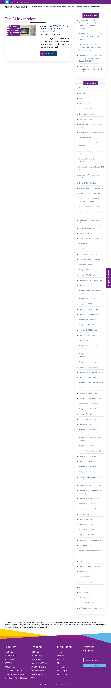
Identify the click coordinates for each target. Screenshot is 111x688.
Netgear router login (87, 446)
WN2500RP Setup (38, 667)
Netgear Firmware (83, 6)
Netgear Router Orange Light (90, 451)
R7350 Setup (10, 663)
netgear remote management (90, 419)
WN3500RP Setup (38, 670)
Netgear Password (86, 414)
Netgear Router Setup (58, 6)
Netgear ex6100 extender (89, 319)
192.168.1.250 (84, 103)
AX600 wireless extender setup (91, 132)
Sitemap (67, 685)
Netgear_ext (84, 514)
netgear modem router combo (90, 398)
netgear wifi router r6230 (89, 509)
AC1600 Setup (10, 656)
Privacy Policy (63, 674)
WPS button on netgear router (91, 608)
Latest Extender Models (14, 674)
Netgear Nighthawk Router (89, 409)
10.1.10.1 (82, 93)
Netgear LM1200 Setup (88, 393)
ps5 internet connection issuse (91, 550)
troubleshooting (85, 582)
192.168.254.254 (85, 109)
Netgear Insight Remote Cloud (91, 383)
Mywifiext (83, 244)
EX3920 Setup (36, 659)
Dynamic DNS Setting (87, 183)
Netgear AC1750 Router (88, 275)
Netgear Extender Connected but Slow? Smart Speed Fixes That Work (90, 36)
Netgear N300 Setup (39, 663)
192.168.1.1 (71, 6)
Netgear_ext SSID (86, 519)
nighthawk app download (88, 530)
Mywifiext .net (84, 249)
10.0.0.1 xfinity (85, 88)
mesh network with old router (90, 238)
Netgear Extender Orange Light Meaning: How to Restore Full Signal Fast (91, 69)
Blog (59, 663)
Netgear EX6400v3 (86, 325)
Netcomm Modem (86, 264)
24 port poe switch (86, 114)
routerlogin (83, 561)
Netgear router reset (87, 461)
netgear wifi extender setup (90, 485)
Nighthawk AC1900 (86, 524)
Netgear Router (85, 424)
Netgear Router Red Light (89, 456)
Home (59, 652)
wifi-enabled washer (87, 603)
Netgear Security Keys (88, 472)
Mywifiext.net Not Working (89, 259)
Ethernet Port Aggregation (89, 193)
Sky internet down (86, 571)
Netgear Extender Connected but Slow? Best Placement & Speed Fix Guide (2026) (90, 58)
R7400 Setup (10, 667)
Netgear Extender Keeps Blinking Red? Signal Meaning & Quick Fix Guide (91, 47)
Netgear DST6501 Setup (88, 309)
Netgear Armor (85, 285)
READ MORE (48, 53)
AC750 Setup (10, 652)
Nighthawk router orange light (91, 540)
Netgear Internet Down (88, 388)
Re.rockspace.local (64, 670)
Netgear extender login (88, 362)
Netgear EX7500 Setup (88, 335)
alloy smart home (85, 119)
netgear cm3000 (85, 304)
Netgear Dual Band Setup (89, 314)
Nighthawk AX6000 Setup (89, 535)
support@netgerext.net (20, 2)
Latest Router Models (13, 670)
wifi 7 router (84, 592)
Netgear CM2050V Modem (89, 299)
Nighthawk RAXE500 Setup (16, 678)
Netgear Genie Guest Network (91, 372)
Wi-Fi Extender (85, 587)
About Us (61, 659)
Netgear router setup (87, 467)
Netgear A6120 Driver (87, 270)
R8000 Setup (36, 652)
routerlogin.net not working (90, 566)
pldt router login (85, 545)
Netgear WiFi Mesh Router (89, 498)
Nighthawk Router (97, 6)
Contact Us (61, 667)
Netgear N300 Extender (88, 403)
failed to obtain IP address (89, 207)
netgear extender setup (88, 367)
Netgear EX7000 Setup (88, 330)
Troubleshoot (84, 577)
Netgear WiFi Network (87, 503)
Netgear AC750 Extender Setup (91, 280)
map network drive (86, 233)
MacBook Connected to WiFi (90, 228)
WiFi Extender (84, 597)
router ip (82, 556)
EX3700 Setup (36, 656)
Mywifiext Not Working (88, 254)
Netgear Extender (86, 340)
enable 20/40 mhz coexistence (91, 188)
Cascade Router (85, 137)
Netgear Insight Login (87, 377)
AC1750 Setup (10, 659)
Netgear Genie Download (40, 6)
